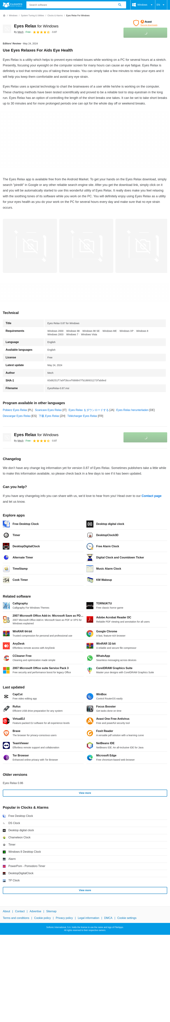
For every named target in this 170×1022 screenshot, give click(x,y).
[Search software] (119, 4)
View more (85, 793)
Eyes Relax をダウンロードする (89, 410)
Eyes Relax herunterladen (132, 410)
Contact (20, 911)
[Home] (4, 15)
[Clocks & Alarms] (55, 15)
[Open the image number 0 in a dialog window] (30, 246)
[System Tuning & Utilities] (32, 15)
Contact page (151, 496)
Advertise (35, 911)
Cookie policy (42, 917)
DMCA (108, 917)
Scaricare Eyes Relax (48, 410)
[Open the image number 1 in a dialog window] (86, 246)
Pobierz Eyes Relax (15, 410)
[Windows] (13, 15)
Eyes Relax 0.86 (13, 783)
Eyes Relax (36, 26)
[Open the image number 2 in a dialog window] (142, 246)
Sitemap (51, 911)
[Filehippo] (12, 5)
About (6, 911)
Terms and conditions (16, 917)
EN (161, 5)
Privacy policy (64, 917)
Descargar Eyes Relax (17, 415)
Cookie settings (126, 917)
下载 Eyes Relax (49, 415)
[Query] (76, 4)
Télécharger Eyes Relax (82, 415)
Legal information (88, 917)
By (18, 32)
